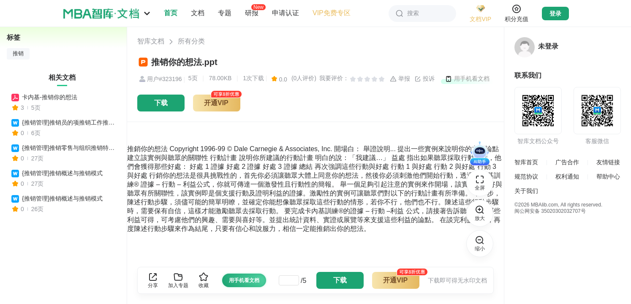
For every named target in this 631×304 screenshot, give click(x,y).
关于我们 (526, 190)
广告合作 (567, 162)
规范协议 (526, 176)
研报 (251, 12)
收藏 (204, 280)
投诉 (424, 79)
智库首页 (526, 162)
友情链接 (608, 162)
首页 (170, 12)
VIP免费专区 (332, 12)
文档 (197, 12)
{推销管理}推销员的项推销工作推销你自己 (70, 122)
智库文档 (150, 41)
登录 (555, 13)
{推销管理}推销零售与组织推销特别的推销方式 (70, 147)
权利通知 (567, 176)
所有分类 (191, 41)
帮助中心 (608, 176)
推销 (18, 54)
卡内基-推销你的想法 (49, 97)
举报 (400, 79)
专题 (224, 12)
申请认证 (285, 12)
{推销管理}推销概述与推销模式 (62, 173)
